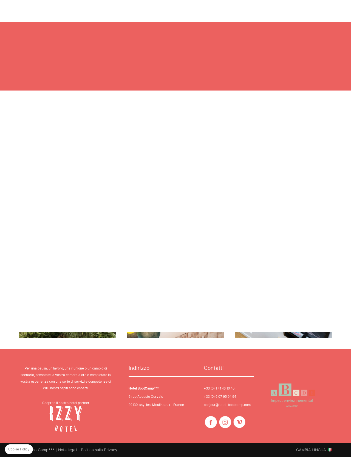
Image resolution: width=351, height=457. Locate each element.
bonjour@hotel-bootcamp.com (227, 405)
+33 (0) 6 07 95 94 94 (220, 396)
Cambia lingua (311, 450)
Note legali (67, 450)
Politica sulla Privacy (99, 450)
